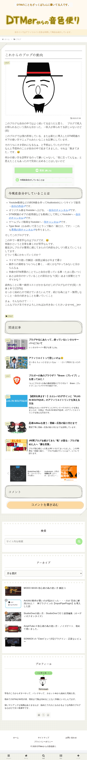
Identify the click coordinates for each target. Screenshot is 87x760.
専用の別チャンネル (23, 230)
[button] (79, 544)
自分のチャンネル (59, 211)
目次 (41, 170)
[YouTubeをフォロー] (48, 718)
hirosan (43, 692)
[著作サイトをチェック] (39, 718)
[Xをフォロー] (43, 718)
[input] (40, 544)
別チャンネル (52, 222)
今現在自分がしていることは (33, 180)
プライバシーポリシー (43, 745)
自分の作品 (18, 206)
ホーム (16, 741)
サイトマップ (43, 741)
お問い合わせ (71, 741)
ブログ (9, 317)
